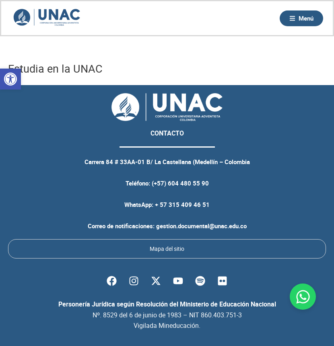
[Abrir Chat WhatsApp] (303, 296)
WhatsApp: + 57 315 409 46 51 (167, 204)
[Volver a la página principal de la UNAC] (46, 18)
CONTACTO (167, 133)
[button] (10, 79)
